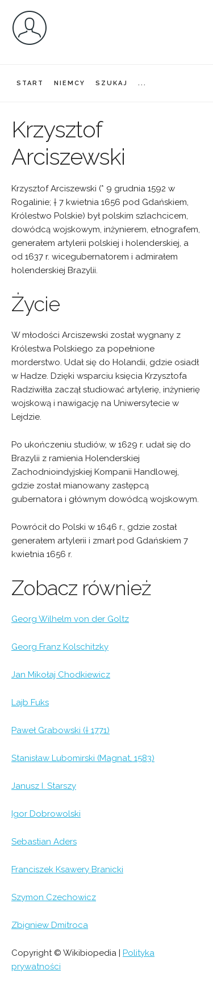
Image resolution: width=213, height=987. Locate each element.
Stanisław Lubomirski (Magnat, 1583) (82, 758)
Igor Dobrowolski (46, 814)
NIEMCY (69, 83)
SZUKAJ (111, 83)
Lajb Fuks (30, 702)
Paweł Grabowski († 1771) (60, 730)
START (30, 83)
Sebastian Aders (44, 842)
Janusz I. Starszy (43, 786)
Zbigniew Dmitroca (49, 925)
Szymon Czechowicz (53, 897)
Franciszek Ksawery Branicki (67, 869)
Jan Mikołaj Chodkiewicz (60, 675)
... (142, 83)
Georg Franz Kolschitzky (59, 647)
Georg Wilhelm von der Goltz (70, 619)
